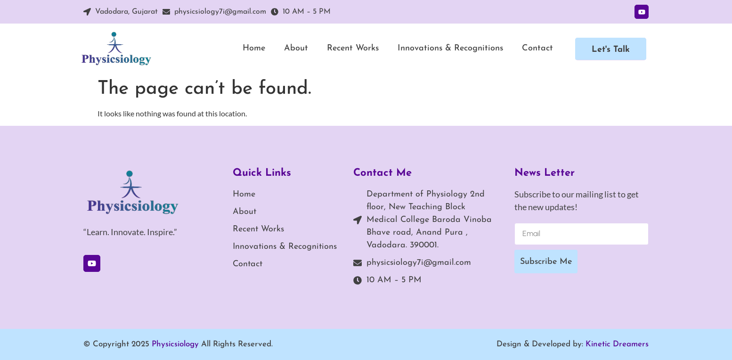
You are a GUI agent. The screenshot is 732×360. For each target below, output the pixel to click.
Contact (537, 48)
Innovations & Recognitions (450, 48)
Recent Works (353, 48)
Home (254, 48)
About (296, 48)
